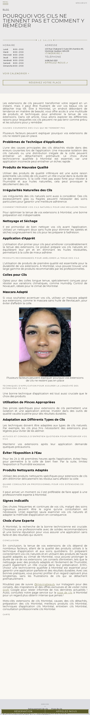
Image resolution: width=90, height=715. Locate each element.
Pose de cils (56, 709)
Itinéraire (52, 53)
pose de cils (64, 592)
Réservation (23, 711)
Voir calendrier (15, 73)
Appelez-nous (55, 63)
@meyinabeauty (44, 584)
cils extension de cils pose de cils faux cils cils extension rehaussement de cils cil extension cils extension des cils (45, 650)
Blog (6, 9)
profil (6, 589)
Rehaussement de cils (38, 709)
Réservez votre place (45, 82)
